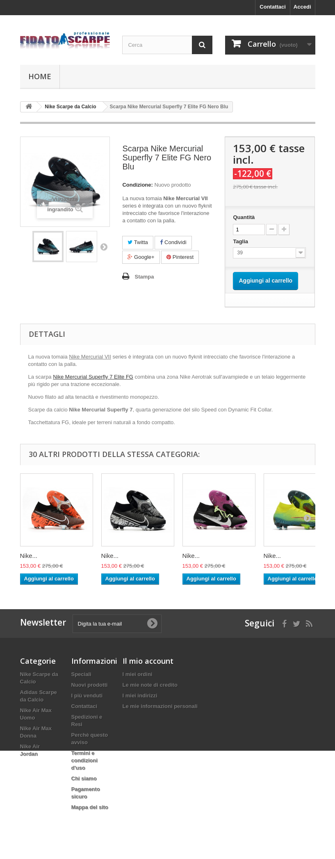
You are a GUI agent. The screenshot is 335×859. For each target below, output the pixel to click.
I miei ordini (138, 674)
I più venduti (87, 695)
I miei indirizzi (140, 695)
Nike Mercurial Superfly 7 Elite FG (93, 377)
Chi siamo (84, 778)
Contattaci (273, 7)
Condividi (173, 242)
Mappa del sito (89, 807)
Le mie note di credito (150, 685)
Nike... (29, 555)
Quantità (244, 217)
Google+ (141, 257)
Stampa (144, 277)
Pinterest (180, 257)
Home (39, 76)
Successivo (104, 246)
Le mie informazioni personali (160, 706)
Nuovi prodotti (89, 685)
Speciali (81, 674)
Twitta (138, 242)
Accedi (302, 7)
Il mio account (148, 661)
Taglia (241, 241)
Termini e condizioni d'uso (84, 760)
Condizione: (137, 185)
